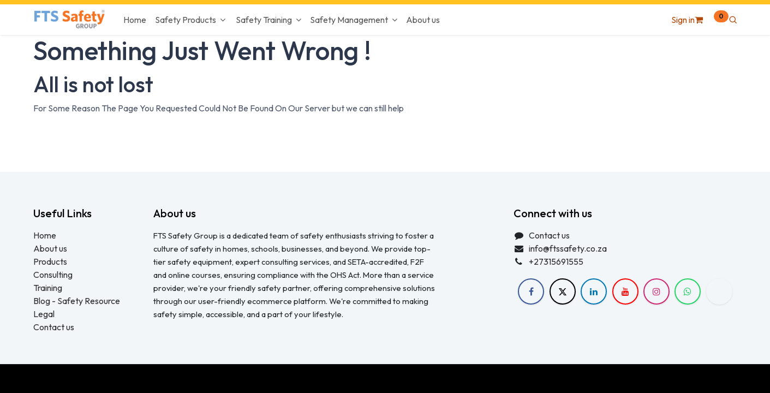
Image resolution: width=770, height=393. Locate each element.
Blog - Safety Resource (77, 300)
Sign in (683, 19)
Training (47, 287)
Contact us (53, 326)
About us (50, 248)
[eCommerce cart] (712, 19)
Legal (44, 313)
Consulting (53, 274)
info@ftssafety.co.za (568, 248)
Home (44, 235)
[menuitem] (135, 20)
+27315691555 (556, 261)
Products (50, 261)
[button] (733, 19)
